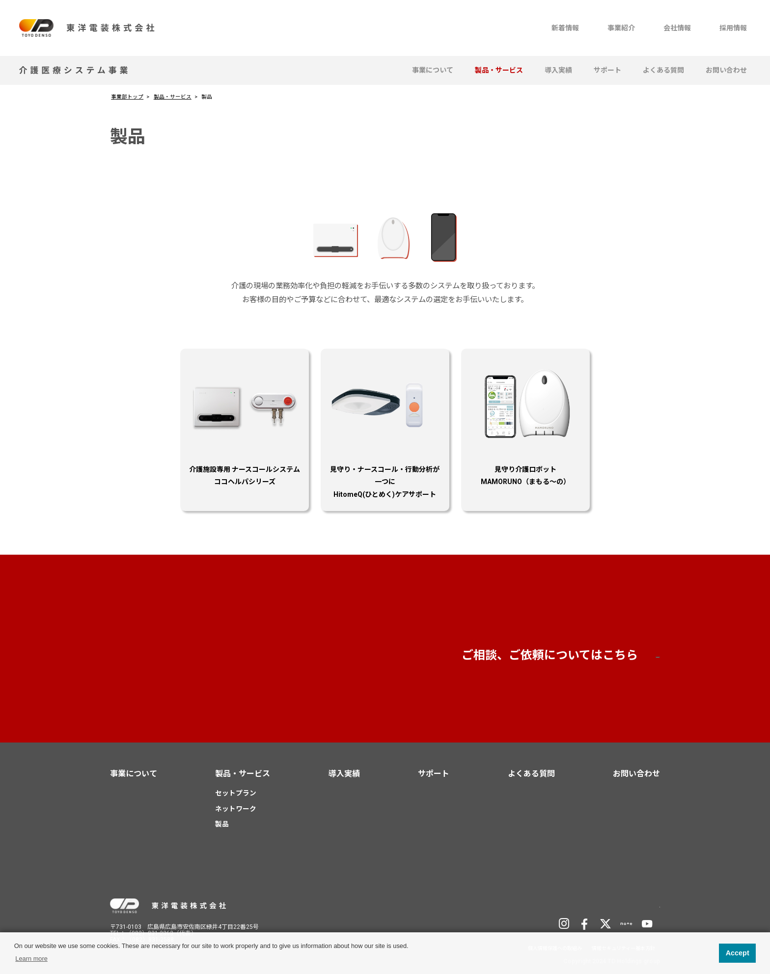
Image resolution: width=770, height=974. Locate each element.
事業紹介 (621, 28)
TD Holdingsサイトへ (611, 904)
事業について (432, 70)
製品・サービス (499, 70)
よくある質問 (663, 70)
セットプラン (235, 793)
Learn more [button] (31, 958)
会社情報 (677, 28)
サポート (607, 70)
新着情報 (565, 28)
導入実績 (558, 70)
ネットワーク (235, 809)
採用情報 (733, 28)
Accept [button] (737, 953)
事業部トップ (127, 97)
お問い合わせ (726, 70)
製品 (222, 824)
